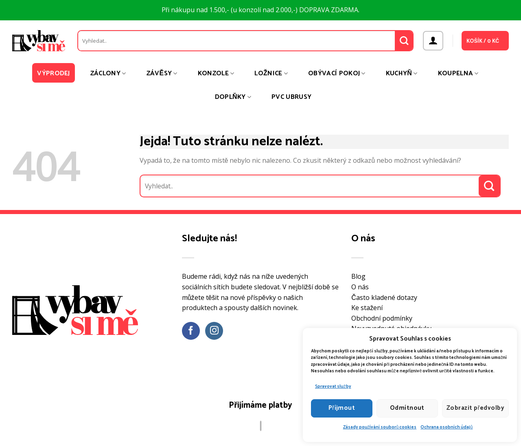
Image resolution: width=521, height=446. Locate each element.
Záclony (108, 73)
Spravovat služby (333, 386)
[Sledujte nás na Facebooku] (191, 331)
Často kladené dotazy (384, 297)
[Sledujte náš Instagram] (214, 331)
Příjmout (341, 408)
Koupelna (458, 73)
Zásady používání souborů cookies (380, 427)
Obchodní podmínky (381, 318)
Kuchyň (402, 73)
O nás (360, 286)
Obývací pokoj (337, 73)
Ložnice (271, 73)
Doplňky (233, 97)
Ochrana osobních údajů (446, 427)
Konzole (216, 73)
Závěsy (162, 73)
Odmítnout (407, 408)
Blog (358, 276)
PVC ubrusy (291, 97)
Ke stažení (367, 307)
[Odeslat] (404, 40)
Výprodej (53, 73)
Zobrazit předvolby (475, 408)
